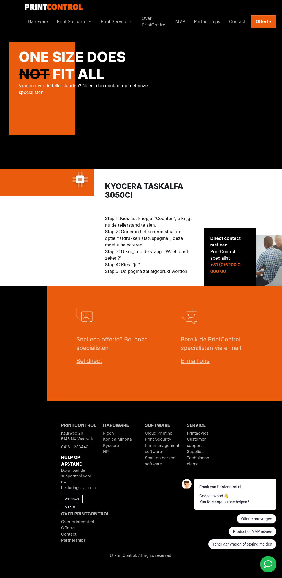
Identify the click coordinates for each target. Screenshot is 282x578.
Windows (72, 499)
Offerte (263, 21)
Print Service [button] (114, 21)
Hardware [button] (38, 21)
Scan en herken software (160, 461)
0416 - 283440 (74, 446)
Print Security (158, 439)
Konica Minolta (117, 439)
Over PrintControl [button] (154, 21)
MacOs (70, 507)
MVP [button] (180, 21)
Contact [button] (237, 21)
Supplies (195, 451)
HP (106, 451)
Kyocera (111, 445)
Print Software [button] (71, 21)
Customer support (196, 442)
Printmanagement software (162, 448)
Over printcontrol (77, 521)
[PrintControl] (54, 6)
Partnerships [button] (207, 21)
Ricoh (108, 433)
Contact (69, 534)
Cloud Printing (158, 433)
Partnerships (73, 540)
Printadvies (197, 433)
